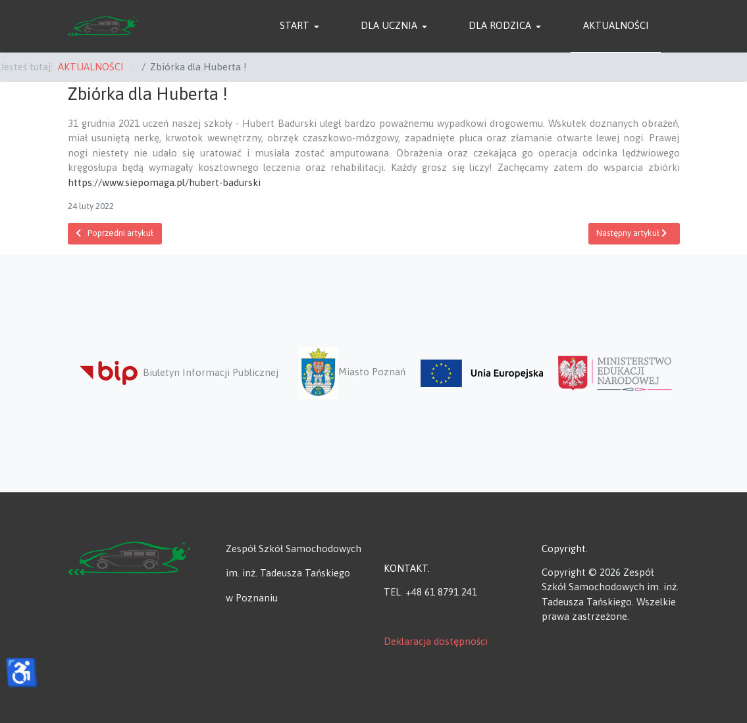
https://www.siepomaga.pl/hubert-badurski (164, 182)
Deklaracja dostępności (436, 641)
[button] (301, 26)
